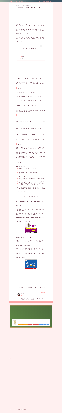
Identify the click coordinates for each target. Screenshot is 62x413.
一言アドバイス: (24, 58)
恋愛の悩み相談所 (13, 1)
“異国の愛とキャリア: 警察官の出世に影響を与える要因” (30, 51)
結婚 (44, 1)
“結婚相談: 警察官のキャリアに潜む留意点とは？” (29, 48)
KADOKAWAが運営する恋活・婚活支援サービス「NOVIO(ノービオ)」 (31, 270)
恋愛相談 (40, 1)
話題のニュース (48, 1)
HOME (10, 409)
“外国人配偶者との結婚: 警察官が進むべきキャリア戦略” (30, 55)
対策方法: (23, 53)
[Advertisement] (31, 15)
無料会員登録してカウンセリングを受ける (31, 233)
